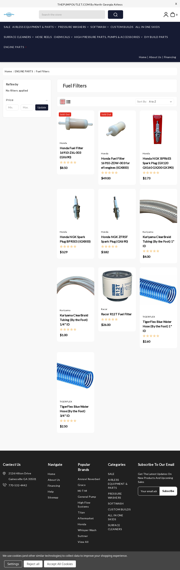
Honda (82, 524)
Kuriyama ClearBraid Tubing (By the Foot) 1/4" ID (74, 319)
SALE (7, 26)
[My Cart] (173, 14)
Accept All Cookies (60, 564)
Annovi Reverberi (89, 479)
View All (83, 541)
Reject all (33, 564)
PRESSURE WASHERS (73, 26)
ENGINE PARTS (15, 47)
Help (51, 491)
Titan (81, 512)
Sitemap (53, 497)
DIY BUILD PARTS (156, 37)
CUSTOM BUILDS (122, 26)
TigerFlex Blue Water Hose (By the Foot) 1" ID (157, 326)
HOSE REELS (43, 37)
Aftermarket (86, 518)
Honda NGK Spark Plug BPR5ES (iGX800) (75, 239)
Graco (82, 484)
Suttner (83, 536)
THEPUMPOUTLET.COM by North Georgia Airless (90, 4)
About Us (155, 57)
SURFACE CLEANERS (19, 37)
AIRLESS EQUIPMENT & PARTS (34, 26)
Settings (13, 564)
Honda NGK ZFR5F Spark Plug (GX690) (114, 239)
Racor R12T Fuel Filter (116, 314)
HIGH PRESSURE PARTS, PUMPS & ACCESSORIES (108, 37)
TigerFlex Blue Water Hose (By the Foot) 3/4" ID (74, 411)
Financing (170, 57)
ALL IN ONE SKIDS (147, 26)
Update (42, 107)
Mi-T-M (82, 490)
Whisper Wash (87, 530)
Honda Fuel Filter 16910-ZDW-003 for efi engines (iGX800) (115, 163)
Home (143, 57)
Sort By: (142, 101)
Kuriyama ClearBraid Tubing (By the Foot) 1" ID (158, 241)
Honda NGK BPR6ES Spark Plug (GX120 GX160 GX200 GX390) (158, 163)
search (115, 15)
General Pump (87, 496)
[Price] (27, 100)
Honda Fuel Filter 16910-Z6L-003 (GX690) (71, 152)
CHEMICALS (63, 37)
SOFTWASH (99, 26)
